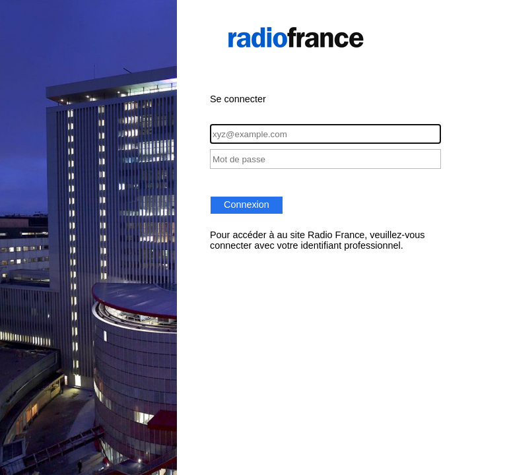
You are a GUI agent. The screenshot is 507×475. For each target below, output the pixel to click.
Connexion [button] (246, 204)
